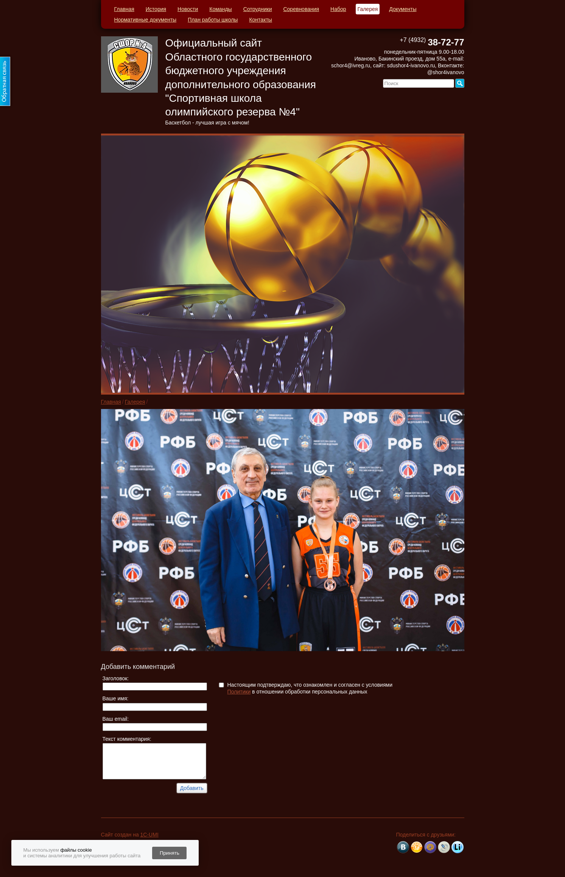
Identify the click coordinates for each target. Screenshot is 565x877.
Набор (338, 9)
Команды (220, 9)
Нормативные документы (145, 20)
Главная (124, 9)
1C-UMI (149, 835)
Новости (187, 9)
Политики (239, 692)
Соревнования (301, 9)
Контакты (260, 20)
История (156, 9)
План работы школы (213, 20)
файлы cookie (76, 850)
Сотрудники (257, 9)
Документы (402, 9)
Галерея (368, 9)
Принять (169, 853)
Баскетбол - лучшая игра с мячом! (207, 123)
